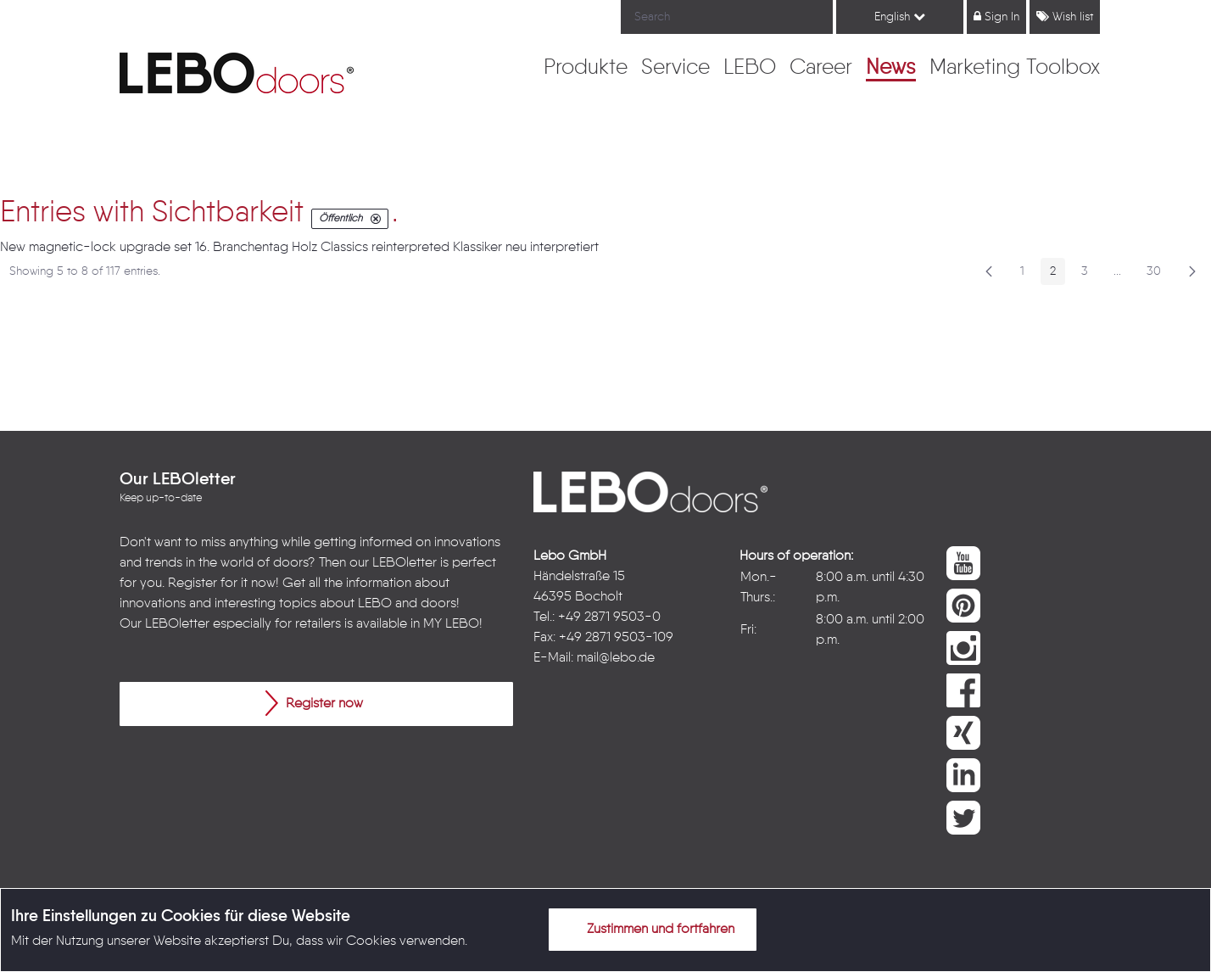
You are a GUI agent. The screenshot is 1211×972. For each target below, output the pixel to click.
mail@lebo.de (616, 658)
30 (1158, 274)
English (899, 16)
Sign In (996, 16)
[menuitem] (585, 69)
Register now (314, 703)
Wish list (1064, 16)
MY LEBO (451, 624)
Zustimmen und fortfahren (650, 928)
